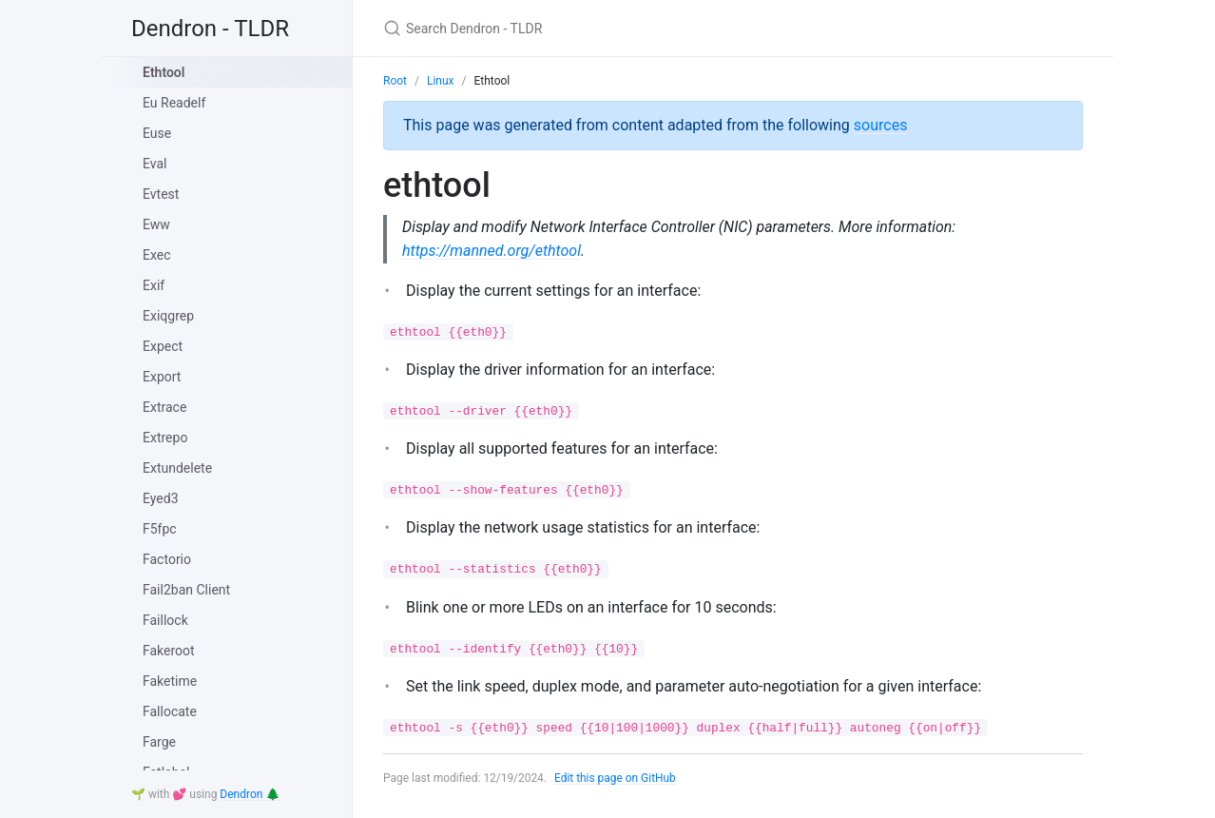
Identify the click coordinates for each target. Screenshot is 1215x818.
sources (881, 125)
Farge (159, 742)
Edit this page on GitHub (615, 778)
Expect (163, 346)
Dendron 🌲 (250, 794)
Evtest (161, 194)
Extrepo (165, 437)
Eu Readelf (174, 102)
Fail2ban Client (186, 589)
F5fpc (160, 528)
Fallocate (170, 711)
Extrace (164, 407)
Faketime (170, 681)
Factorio (167, 559)
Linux (440, 81)
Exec (157, 255)
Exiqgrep (168, 315)
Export (162, 376)
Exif (153, 285)
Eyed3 (161, 498)
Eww (156, 224)
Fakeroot (169, 650)
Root (395, 81)
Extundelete (177, 468)
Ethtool (163, 72)
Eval (154, 163)
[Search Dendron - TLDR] (607, 28)
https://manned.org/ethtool (491, 251)
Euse (157, 133)
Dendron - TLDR (210, 28)
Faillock (165, 620)
